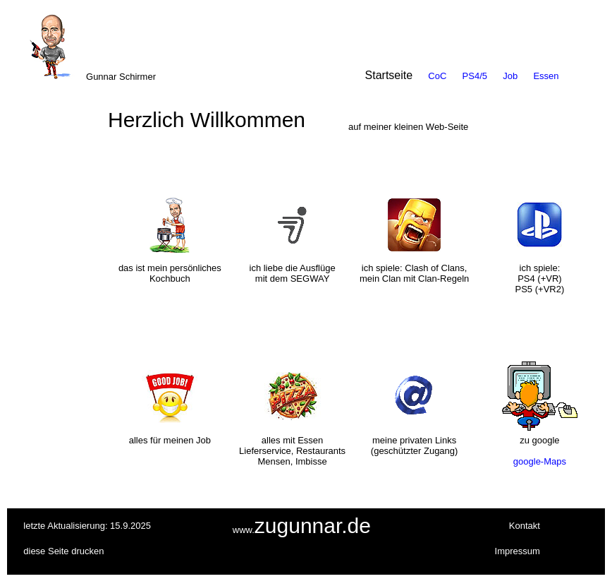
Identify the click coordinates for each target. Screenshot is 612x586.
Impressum (517, 551)
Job (510, 76)
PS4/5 (475, 76)
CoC (437, 76)
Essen (545, 76)
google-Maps (539, 461)
